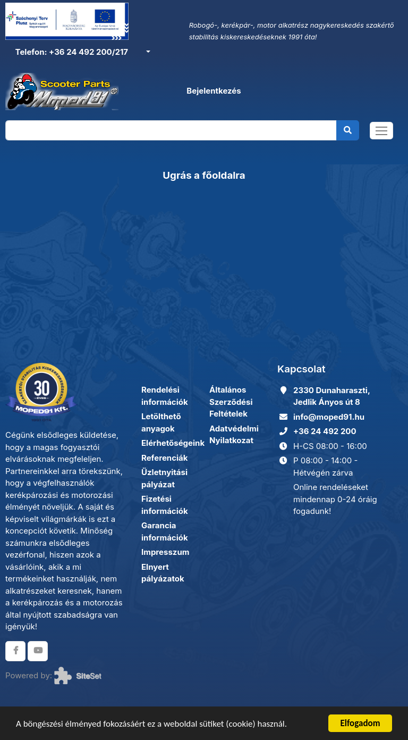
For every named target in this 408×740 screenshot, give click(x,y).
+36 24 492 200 (324, 431)
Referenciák (164, 458)
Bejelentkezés (213, 91)
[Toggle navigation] (381, 130)
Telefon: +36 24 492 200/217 (70, 52)
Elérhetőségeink (173, 443)
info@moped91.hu (328, 417)
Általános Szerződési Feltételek (231, 402)
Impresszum (165, 552)
